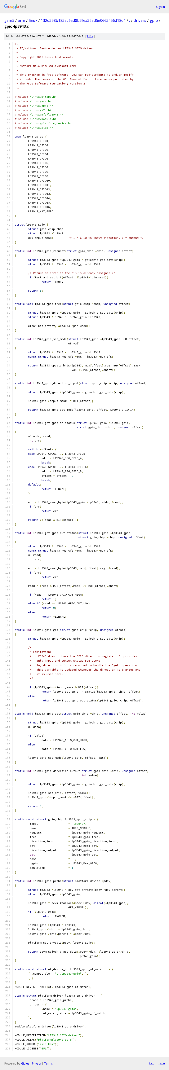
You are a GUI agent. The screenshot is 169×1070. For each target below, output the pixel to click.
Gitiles (25, 1063)
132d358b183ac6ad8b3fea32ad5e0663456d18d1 (83, 20)
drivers (140, 20)
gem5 (9, 20)
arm (21, 20)
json (161, 1063)
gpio (154, 20)
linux (33, 20)
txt (151, 1063)
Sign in (160, 7)
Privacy (36, 1063)
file (90, 36)
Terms (48, 1063)
